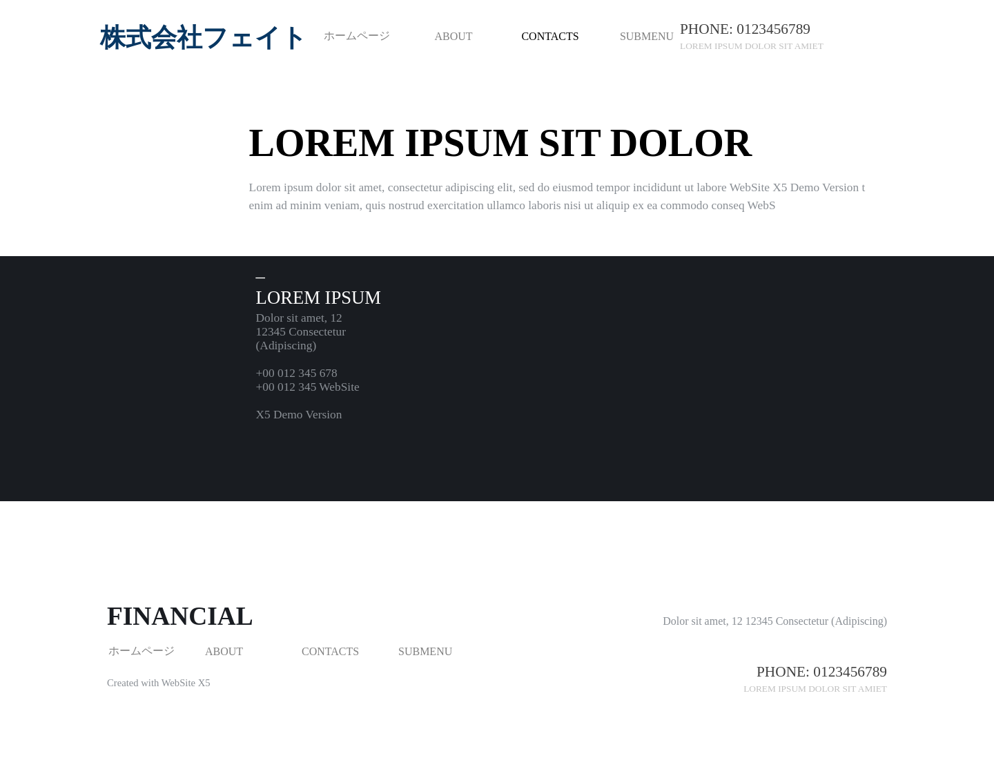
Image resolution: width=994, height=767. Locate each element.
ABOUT (453, 36)
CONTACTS (549, 36)
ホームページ (357, 35)
